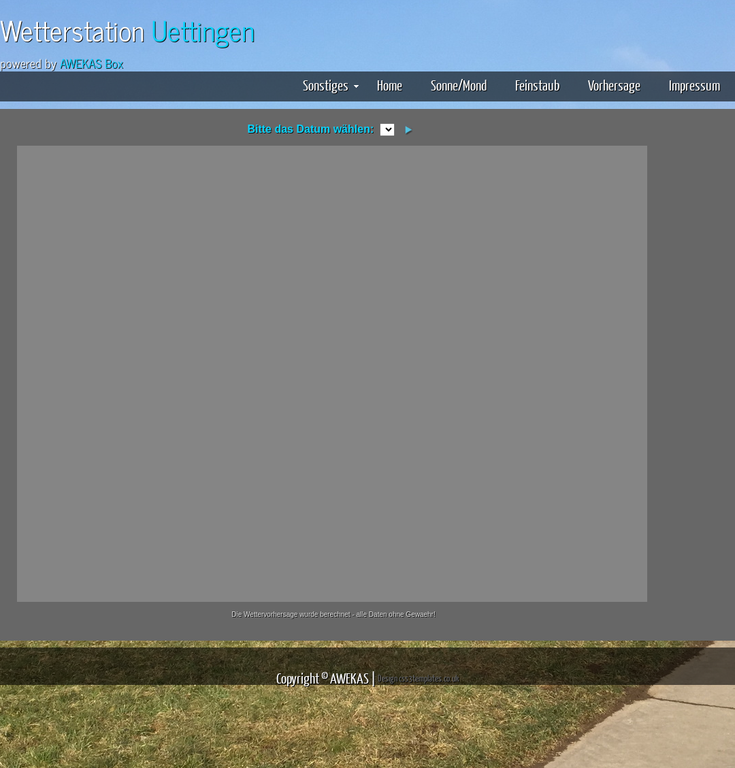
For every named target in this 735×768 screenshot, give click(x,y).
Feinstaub (537, 84)
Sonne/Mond (459, 84)
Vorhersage (614, 84)
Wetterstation (127, 29)
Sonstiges (331, 84)
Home (389, 84)
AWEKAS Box (91, 62)
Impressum (694, 84)
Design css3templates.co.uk (418, 678)
